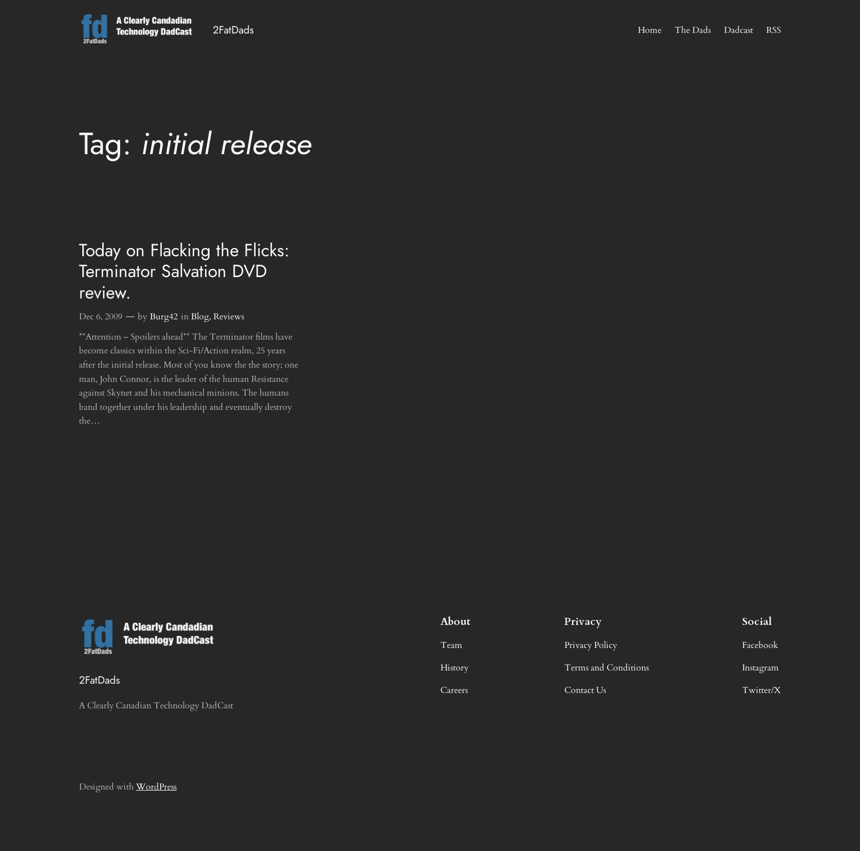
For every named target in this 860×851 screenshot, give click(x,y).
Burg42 (164, 317)
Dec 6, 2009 (100, 317)
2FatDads (233, 29)
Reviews (228, 317)
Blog (200, 317)
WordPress (156, 787)
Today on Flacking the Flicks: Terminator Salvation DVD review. (184, 271)
